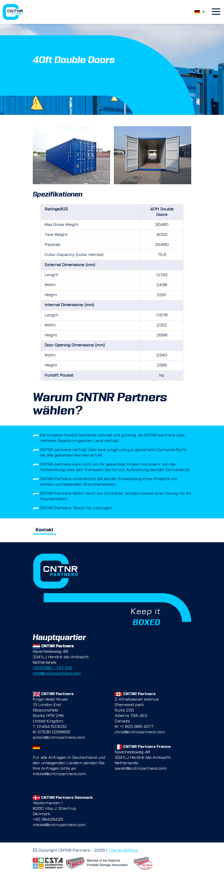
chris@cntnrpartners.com (140, 732)
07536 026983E (54, 732)
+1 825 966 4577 (137, 727)
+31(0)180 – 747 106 (52, 668)
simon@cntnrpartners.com (59, 738)
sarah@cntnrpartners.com (141, 769)
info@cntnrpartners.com (57, 674)
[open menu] (216, 12)
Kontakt (44, 530)
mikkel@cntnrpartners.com (59, 774)
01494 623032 (52, 727)
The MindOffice (123, 850)
